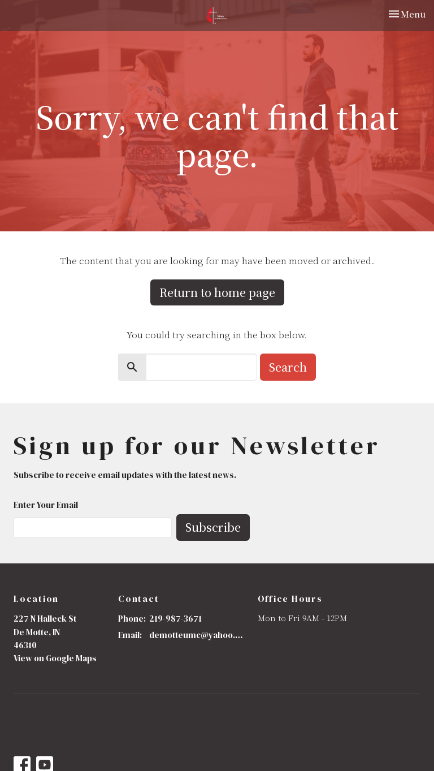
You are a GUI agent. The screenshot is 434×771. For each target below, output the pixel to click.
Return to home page (217, 292)
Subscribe (213, 527)
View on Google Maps (55, 658)
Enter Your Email (46, 505)
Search (288, 367)
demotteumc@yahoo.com (197, 635)
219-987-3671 (175, 618)
